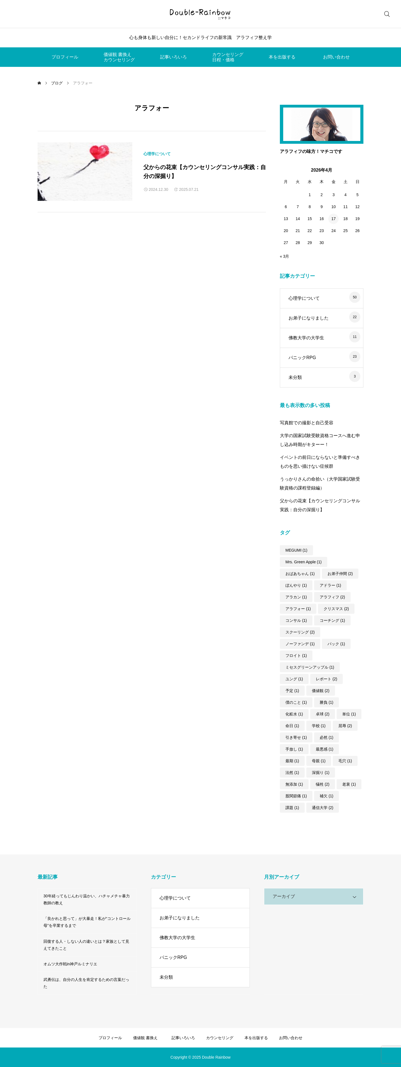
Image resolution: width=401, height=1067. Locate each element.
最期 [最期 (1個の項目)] (292, 761)
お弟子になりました (308, 318)
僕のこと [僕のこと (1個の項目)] (296, 702)
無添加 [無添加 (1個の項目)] (294, 784)
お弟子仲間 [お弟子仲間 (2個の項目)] (340, 573)
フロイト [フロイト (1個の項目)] (296, 655)
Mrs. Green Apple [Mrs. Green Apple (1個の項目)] (303, 562)
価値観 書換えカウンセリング (119, 57)
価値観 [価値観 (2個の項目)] (320, 690)
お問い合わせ (336, 57)
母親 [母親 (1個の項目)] (319, 761)
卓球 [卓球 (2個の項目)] (322, 714)
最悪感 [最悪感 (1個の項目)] (324, 749)
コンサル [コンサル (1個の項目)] (296, 620)
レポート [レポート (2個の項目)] (326, 679)
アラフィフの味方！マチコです (311, 151)
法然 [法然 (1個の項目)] (292, 772)
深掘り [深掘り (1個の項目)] (320, 772)
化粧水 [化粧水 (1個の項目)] (294, 714)
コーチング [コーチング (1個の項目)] (332, 620)
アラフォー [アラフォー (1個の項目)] (298, 608)
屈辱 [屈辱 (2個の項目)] (345, 725)
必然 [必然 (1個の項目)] (326, 737)
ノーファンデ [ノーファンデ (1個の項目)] (300, 644)
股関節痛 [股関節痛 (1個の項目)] (296, 796)
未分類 (295, 377)
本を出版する (282, 57)
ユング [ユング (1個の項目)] (294, 679)
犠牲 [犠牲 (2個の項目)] (322, 784)
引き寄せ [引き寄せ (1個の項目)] (296, 737)
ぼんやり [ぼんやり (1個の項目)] (296, 585)
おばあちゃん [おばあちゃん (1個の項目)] (300, 573)
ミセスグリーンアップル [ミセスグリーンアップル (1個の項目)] (309, 667)
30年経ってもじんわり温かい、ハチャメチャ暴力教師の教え (86, 899)
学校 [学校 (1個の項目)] (319, 725)
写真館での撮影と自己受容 (306, 422)
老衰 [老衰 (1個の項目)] (349, 784)
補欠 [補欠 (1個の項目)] (326, 796)
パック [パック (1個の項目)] (336, 644)
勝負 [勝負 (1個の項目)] (326, 702)
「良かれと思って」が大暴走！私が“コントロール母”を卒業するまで (87, 922)
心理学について (157, 154)
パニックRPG (302, 357)
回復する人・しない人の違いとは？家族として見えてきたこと (86, 945)
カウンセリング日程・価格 (227, 57)
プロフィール (65, 57)
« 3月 (284, 256)
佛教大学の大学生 (306, 337)
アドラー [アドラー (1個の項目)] (330, 585)
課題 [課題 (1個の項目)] (292, 807)
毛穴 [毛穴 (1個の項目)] (345, 761)
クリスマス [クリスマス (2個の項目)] (336, 608)
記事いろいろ (173, 57)
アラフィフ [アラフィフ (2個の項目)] (332, 597)
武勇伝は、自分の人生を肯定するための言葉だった (86, 983)
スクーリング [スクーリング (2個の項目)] (300, 632)
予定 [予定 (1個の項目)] (292, 690)
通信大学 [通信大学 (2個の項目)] (322, 807)
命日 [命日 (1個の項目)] (292, 725)
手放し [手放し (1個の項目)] (294, 749)
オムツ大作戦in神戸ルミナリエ (70, 964)
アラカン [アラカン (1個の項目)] (296, 597)
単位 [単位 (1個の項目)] (349, 714)
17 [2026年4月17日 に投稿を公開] (333, 218)
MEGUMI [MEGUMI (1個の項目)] (296, 550)
